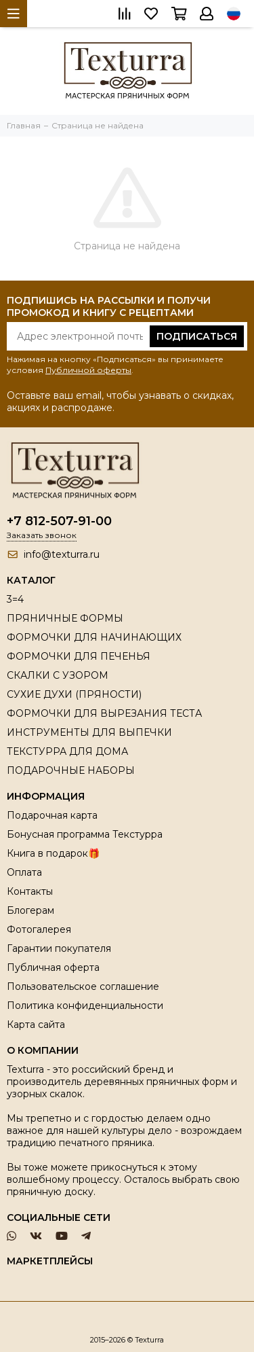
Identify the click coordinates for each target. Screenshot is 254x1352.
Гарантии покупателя (59, 948)
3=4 (15, 599)
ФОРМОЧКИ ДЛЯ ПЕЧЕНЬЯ (78, 656)
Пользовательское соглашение (83, 986)
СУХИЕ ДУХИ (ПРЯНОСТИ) (74, 694)
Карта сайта (36, 1024)
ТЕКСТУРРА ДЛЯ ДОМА (67, 751)
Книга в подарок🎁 (53, 853)
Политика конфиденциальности (85, 1005)
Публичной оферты (88, 370)
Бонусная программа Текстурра (85, 834)
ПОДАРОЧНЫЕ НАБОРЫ (71, 770)
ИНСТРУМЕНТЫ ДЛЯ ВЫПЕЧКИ (89, 732)
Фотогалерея (39, 929)
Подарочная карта (52, 815)
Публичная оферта (53, 967)
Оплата (24, 872)
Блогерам (30, 910)
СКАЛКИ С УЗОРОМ (57, 675)
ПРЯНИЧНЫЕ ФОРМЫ (65, 618)
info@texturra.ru (62, 554)
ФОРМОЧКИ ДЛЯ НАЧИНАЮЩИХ (94, 637)
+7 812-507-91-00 (59, 521)
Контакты (30, 891)
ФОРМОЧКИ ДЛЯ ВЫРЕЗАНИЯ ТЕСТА (104, 713)
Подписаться (196, 336)
